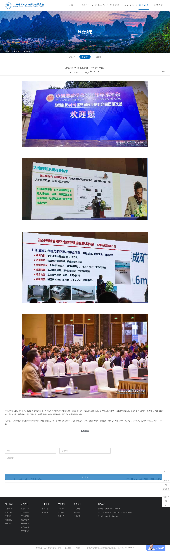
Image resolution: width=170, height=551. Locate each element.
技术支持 (129, 5)
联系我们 (159, 5)
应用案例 (45, 512)
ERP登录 (77, 548)
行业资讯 (98, 57)
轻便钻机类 (25, 523)
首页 (71, 5)
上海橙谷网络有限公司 (52, 548)
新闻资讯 (144, 5)
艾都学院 (61, 509)
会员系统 (61, 512)
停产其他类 (25, 531)
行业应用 (115, 5)
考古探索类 (25, 527)
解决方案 (45, 509)
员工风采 (8, 523)
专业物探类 (25, 512)
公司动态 (72, 57)
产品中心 (100, 5)
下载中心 (61, 516)
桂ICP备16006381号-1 (126, 548)
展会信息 (27, 51)
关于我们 (85, 5)
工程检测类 (25, 516)
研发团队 (8, 520)
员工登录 (68, 548)
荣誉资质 (8, 516)
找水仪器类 (25, 509)
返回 (162, 71)
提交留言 (85, 490)
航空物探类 (25, 520)
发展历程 (8, 512)
